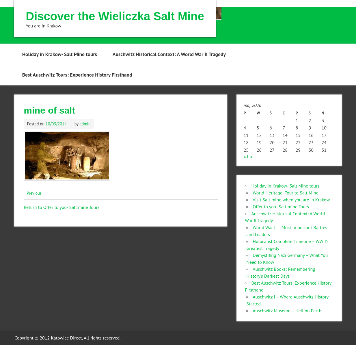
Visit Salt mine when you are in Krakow (291, 200)
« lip (248, 156)
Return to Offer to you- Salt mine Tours (61, 207)
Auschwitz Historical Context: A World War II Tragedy (169, 54)
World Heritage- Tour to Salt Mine (285, 193)
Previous (34, 193)
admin (84, 124)
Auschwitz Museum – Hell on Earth (287, 311)
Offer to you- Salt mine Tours (281, 206)
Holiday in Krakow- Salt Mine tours (59, 54)
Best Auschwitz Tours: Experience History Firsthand (77, 74)
